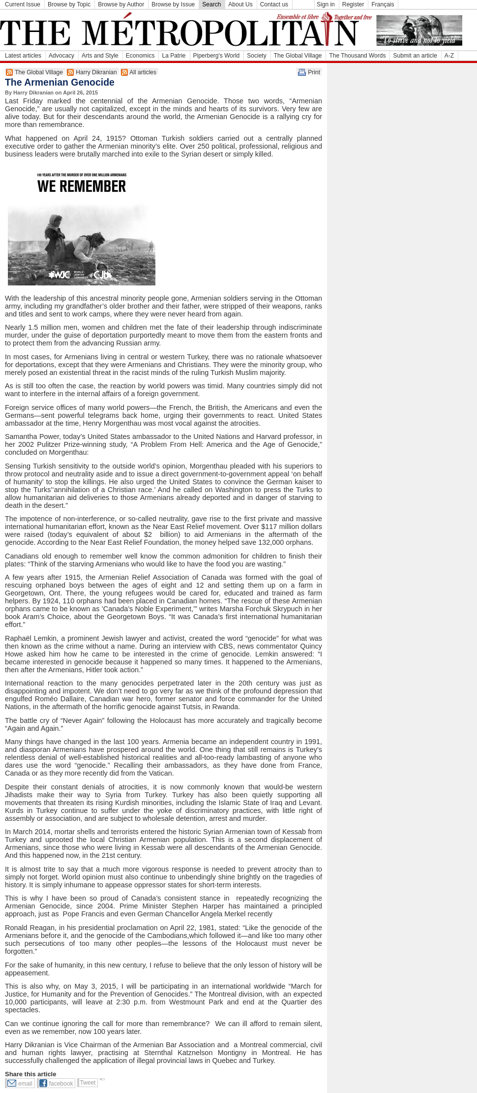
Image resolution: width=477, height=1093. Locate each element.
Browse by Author (121, 4)
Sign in (326, 4)
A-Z (449, 55)
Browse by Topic (69, 4)
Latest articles (23, 55)
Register (353, 4)
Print (314, 72)
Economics (140, 55)
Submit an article (415, 55)
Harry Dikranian (96, 72)
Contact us (274, 4)
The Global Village (298, 55)
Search (211, 4)
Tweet (87, 1082)
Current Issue (22, 4)
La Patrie (173, 55)
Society (256, 55)
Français (382, 4)
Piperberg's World (216, 55)
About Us (240, 4)
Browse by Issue (173, 4)
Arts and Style (100, 55)
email (25, 1083)
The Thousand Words (357, 55)
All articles (142, 72)
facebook (61, 1083)
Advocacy (61, 55)
